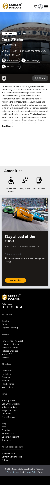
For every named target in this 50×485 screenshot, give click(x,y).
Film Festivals (8, 384)
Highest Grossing (10, 328)
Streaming (6, 440)
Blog (4, 423)
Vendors (5, 380)
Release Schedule (10, 347)
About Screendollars (12, 447)
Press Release (8, 417)
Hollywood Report (10, 410)
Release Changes (10, 351)
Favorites (35, 6)
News (4, 394)
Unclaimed (8, 44)
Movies (5, 334)
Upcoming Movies (10, 344)
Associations (7, 387)
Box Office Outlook (10, 404)
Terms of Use (13, 472)
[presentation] (25, 271)
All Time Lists (8, 433)
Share (40, 78)
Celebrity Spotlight (10, 437)
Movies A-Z (7, 354)
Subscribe (15, 280)
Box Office (7, 314)
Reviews (5, 357)
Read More (7, 126)
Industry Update (9, 407)
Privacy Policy (31, 472)
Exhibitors (6, 374)
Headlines (6, 413)
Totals (4, 324)
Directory (6, 364)
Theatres (6, 377)
